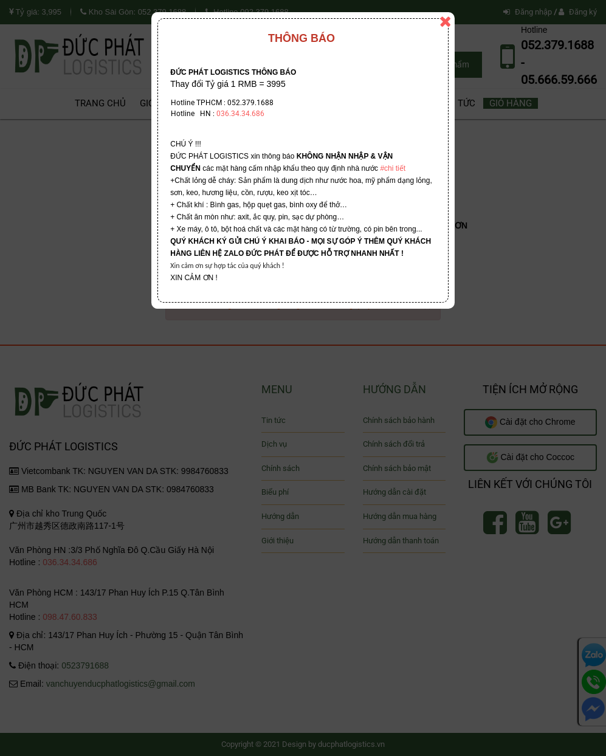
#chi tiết (392, 168)
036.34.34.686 (240, 113)
